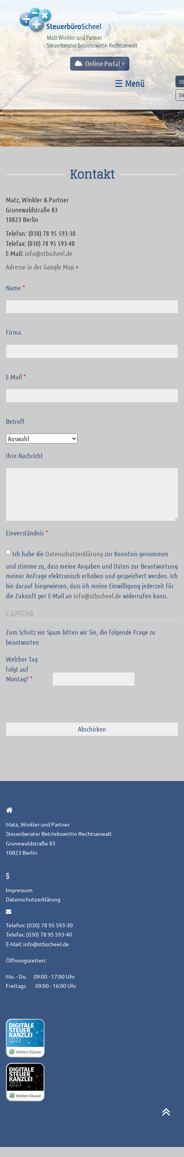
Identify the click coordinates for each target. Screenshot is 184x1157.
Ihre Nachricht (24, 455)
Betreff (15, 421)
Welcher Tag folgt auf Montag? (22, 669)
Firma (13, 332)
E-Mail (16, 377)
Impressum (19, 889)
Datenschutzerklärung (74, 553)
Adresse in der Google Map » (42, 267)
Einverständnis (27, 533)
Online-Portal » (100, 63)
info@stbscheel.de (48, 253)
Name (15, 287)
